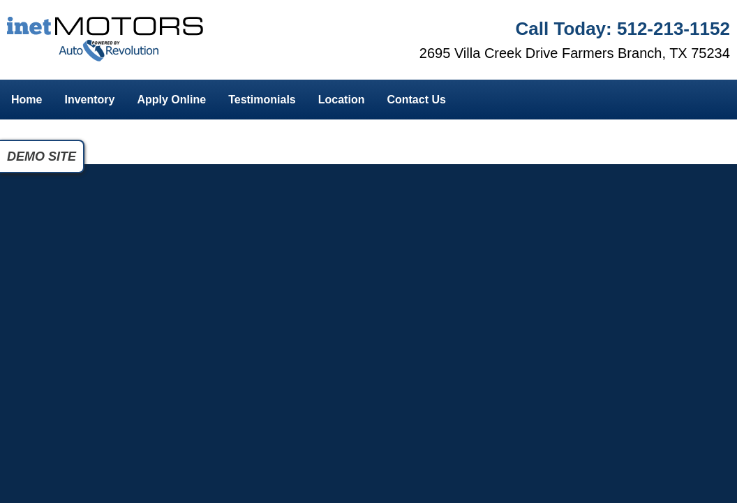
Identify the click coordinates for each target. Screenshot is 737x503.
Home (26, 99)
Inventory (89, 99)
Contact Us (416, 99)
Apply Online (171, 99)
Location (341, 99)
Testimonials (262, 99)
